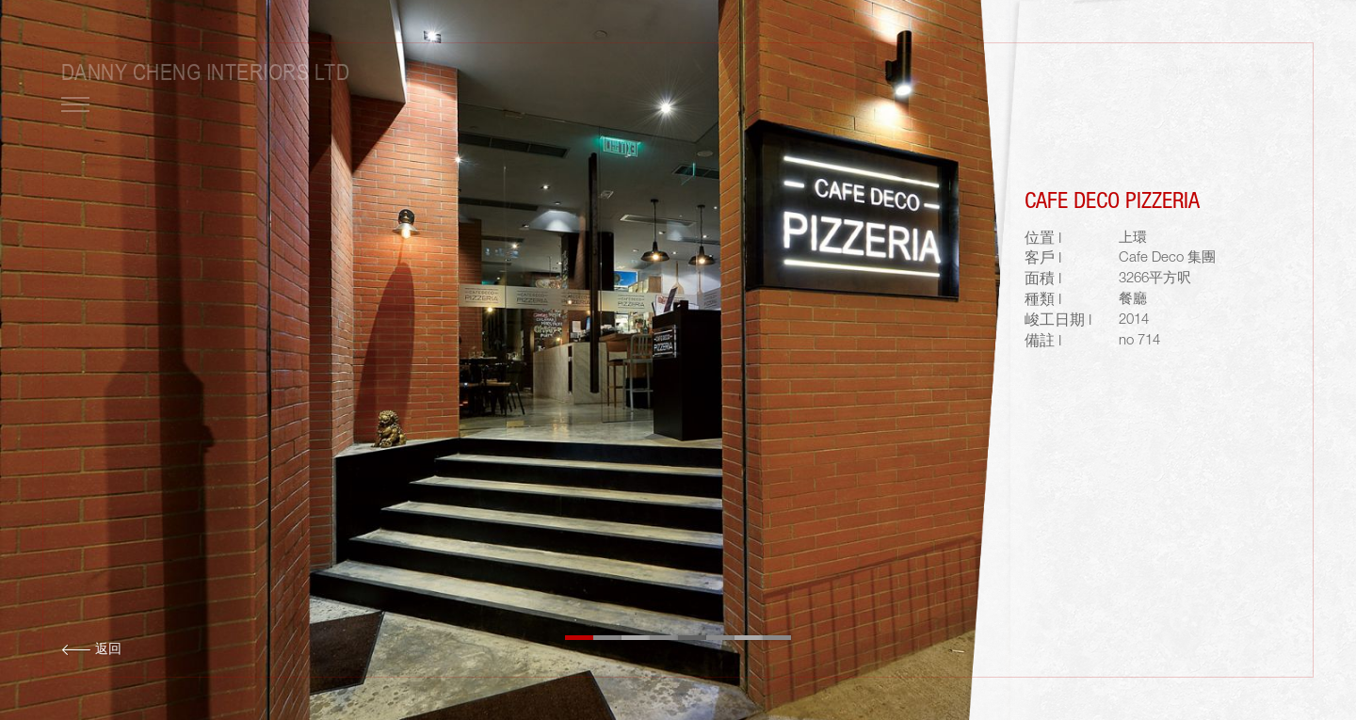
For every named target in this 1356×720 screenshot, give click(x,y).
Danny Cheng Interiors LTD (205, 72)
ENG (1227, 72)
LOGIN (1169, 72)
